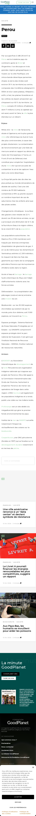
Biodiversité (8, 622)
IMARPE (22, 420)
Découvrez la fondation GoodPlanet (15, 757)
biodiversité (6, 431)
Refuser (18, 802)
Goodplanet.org (10, 674)
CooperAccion (7, 438)
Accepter (18, 797)
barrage (18, 274)
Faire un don (23, 2)
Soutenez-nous (7, 750)
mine (15, 130)
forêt (5, 368)
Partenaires (6, 743)
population (25, 229)
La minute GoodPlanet (10, 754)
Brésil (20, 63)
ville (25, 113)
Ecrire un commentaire (12, 461)
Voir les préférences (18, 807)
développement (23, 364)
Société (4, 21)
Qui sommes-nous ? (9, 740)
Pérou (4, 59)
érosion (8, 299)
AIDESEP (6, 361)
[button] (33, 767)
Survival (16, 393)
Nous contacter (7, 747)
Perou (4, 36)
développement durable (11, 445)
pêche (16, 448)
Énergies (7, 505)
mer (14, 420)
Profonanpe (6, 407)
